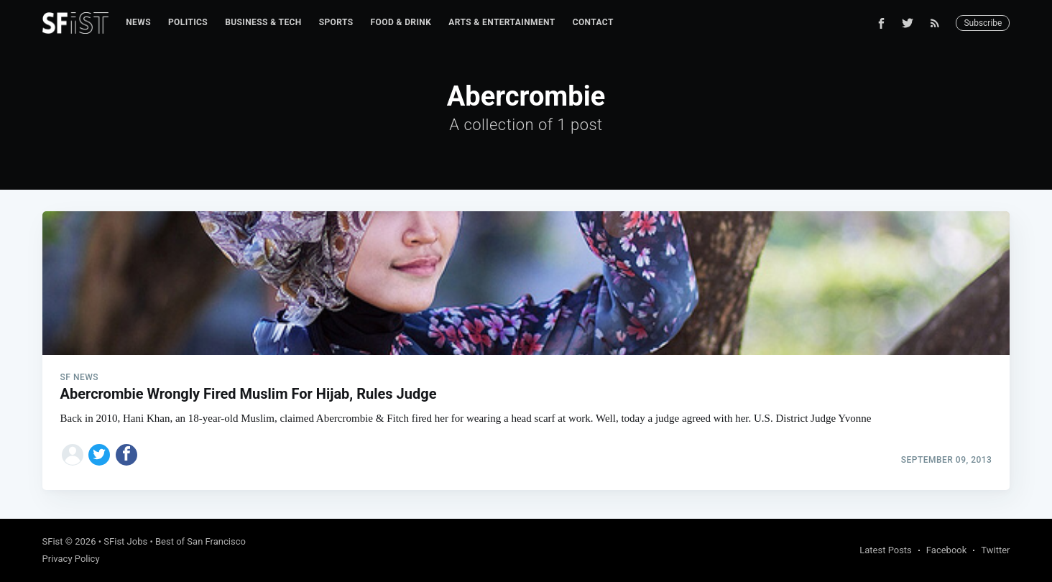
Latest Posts (885, 550)
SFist (52, 541)
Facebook (946, 550)
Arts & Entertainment (501, 22)
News (138, 22)
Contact (593, 22)
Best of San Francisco (200, 541)
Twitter (995, 550)
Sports (336, 22)
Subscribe (983, 23)
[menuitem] (138, 23)
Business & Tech (263, 22)
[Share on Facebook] (126, 455)
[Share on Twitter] (99, 455)
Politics (188, 22)
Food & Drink (401, 22)
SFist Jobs (125, 541)
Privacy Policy (71, 558)
